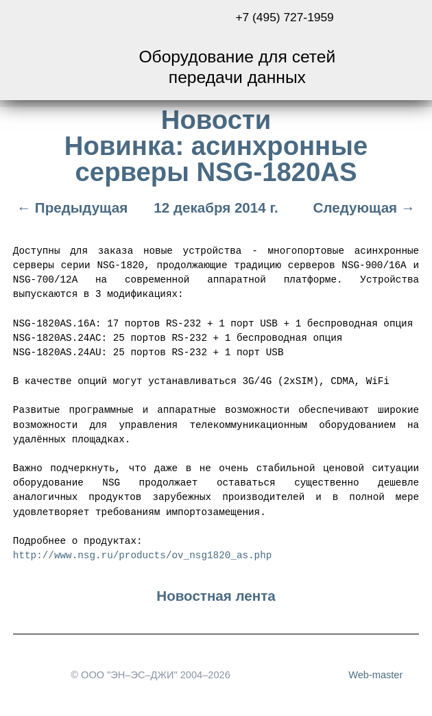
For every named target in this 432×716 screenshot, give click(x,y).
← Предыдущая (70, 207)
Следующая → (366, 207)
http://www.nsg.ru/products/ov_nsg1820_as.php (142, 553)
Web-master (375, 674)
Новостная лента (215, 595)
